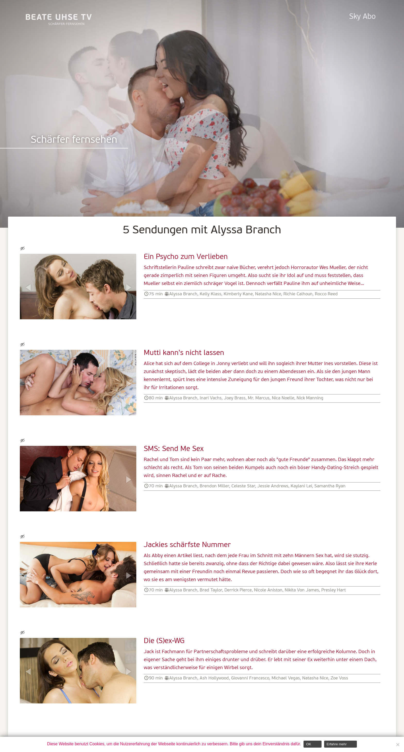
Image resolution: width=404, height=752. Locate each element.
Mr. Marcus (259, 398)
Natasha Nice (268, 294)
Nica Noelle (283, 398)
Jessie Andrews (272, 486)
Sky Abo (362, 17)
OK (308, 744)
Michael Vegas (286, 678)
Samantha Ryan (330, 486)
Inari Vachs (211, 398)
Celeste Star (243, 486)
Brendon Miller (214, 486)
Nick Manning (310, 398)
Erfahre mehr (337, 744)
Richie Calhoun (298, 294)
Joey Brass (235, 398)
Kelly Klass (210, 294)
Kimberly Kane (238, 294)
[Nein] (397, 744)
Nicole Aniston (268, 590)
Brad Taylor (211, 590)
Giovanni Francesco (250, 678)
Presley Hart (333, 590)
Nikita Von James (302, 590)
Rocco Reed (326, 294)
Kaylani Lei (301, 486)
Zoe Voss (339, 678)
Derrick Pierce (238, 590)
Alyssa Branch (183, 294)
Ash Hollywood (214, 678)
